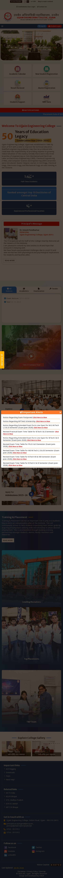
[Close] (60, 412)
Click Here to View (40, 417)
